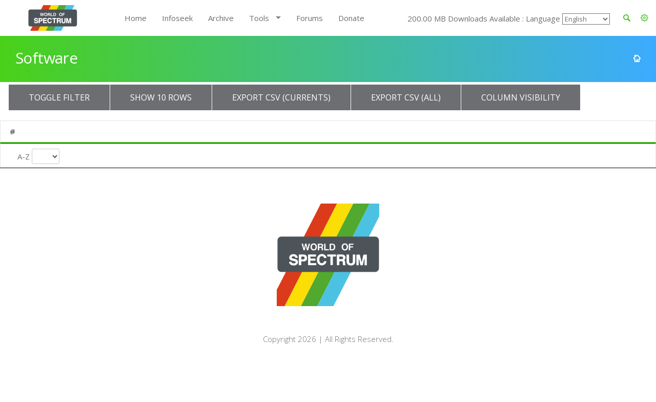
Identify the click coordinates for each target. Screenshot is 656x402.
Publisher (204, 131)
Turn (382, 131)
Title (81, 131)
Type (484, 131)
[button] (644, 18)
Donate (351, 18)
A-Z (23, 155)
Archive (221, 18)
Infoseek (177, 18)
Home (136, 18)
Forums (309, 18)
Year (311, 131)
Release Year (324, 159)
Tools (259, 18)
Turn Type (398, 155)
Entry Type (501, 155)
